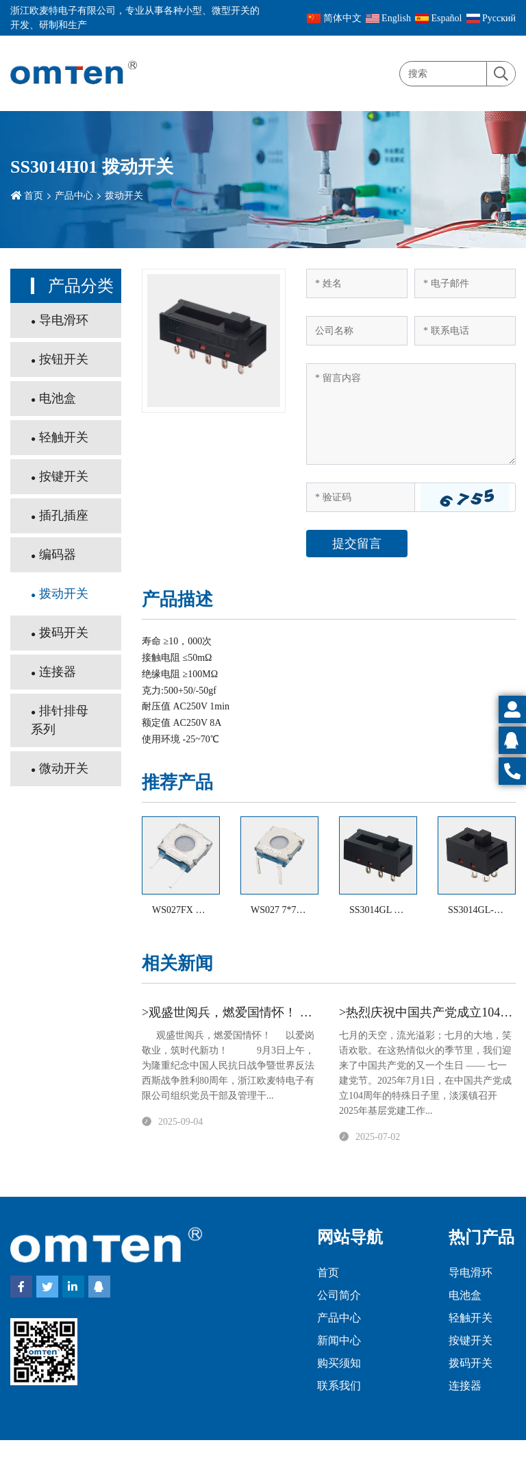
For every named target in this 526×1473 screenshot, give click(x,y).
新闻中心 (339, 1340)
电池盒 (57, 398)
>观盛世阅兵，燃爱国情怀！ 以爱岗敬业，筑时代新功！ (295, 1012)
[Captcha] (360, 497)
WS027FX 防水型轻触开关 (207, 910)
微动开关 (63, 768)
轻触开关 (63, 437)
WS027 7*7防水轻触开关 (302, 910)
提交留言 (356, 543)
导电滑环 (63, 320)
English (388, 18)
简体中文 (334, 18)
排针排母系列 (59, 720)
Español (438, 18)
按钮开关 (63, 359)
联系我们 (339, 1385)
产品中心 (74, 196)
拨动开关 (124, 196)
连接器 (57, 672)
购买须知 (339, 1363)
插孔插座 (63, 515)
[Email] (465, 283)
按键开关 (63, 476)
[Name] (357, 283)
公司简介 (339, 1295)
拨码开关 (63, 633)
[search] (500, 74)
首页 (33, 196)
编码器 (57, 554)
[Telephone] (465, 330)
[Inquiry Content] (411, 414)
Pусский (491, 18)
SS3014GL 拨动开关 (390, 910)
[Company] (357, 330)
